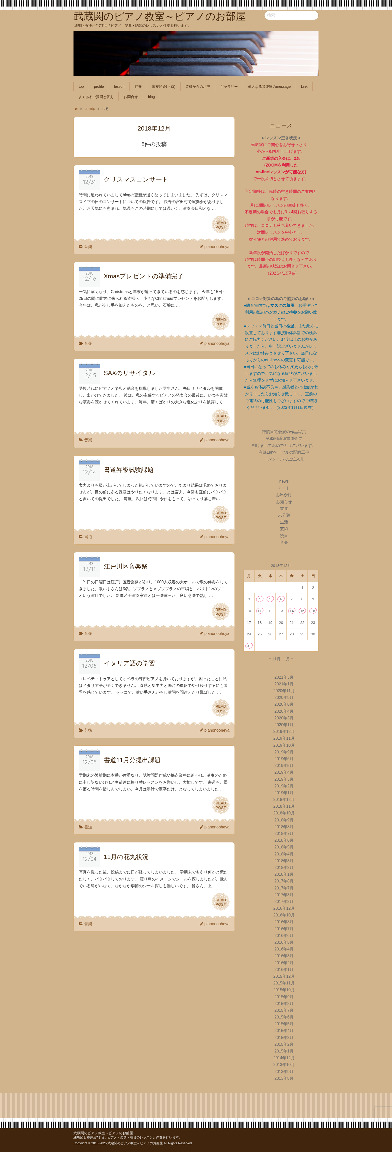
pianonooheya (217, 247)
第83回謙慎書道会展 (284, 438)
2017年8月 (284, 881)
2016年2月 (284, 963)
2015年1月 (284, 1051)
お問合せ (131, 97)
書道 (88, 537)
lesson (119, 87)
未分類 (284, 515)
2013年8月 (284, 1078)
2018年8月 (284, 827)
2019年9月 (284, 752)
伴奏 (138, 87)
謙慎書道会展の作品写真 (284, 432)
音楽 (88, 247)
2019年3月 (284, 779)
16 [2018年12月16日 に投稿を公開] (313, 611)
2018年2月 (284, 867)
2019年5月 (284, 765)
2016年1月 (284, 969)
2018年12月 (283, 799)
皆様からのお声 (198, 87)
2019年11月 (283, 738)
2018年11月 (283, 806)
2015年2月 (284, 1044)
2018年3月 (284, 861)
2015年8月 (284, 1003)
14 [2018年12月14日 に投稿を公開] (292, 611)
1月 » (288, 659)
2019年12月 (283, 731)
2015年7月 (284, 1010)
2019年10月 (283, 745)
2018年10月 (283, 813)
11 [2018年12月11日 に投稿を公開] (260, 611)
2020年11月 (283, 691)
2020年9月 (284, 697)
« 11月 (274, 659)
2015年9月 (284, 997)
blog (151, 97)
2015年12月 (283, 976)
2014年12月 (283, 1058)
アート (284, 488)
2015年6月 (284, 1017)
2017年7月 (284, 888)
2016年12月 (283, 908)
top (81, 87)
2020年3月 (284, 718)
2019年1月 (284, 793)
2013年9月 (284, 1071)
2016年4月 (284, 949)
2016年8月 (284, 922)
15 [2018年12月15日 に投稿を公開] (302, 611)
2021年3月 (284, 677)
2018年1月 (284, 874)
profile (99, 87)
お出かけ (284, 495)
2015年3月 (284, 1037)
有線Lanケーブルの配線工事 (284, 452)
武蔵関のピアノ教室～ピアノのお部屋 (103, 1133)
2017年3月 (284, 895)
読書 (284, 536)
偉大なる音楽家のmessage (269, 87)
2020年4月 (284, 711)
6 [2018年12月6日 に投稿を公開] (281, 599)
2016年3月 (284, 956)
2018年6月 (284, 840)
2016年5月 (284, 942)
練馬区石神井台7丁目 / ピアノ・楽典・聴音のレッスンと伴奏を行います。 (128, 1137)
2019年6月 (284, 759)
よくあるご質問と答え (96, 97)
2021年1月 (284, 684)
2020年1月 (284, 725)
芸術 (88, 730)
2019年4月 (284, 772)
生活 (284, 522)
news (283, 481)
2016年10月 (283, 915)
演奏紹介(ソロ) (164, 87)
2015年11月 (283, 983)
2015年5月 (284, 1024)
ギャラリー (229, 87)
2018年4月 (284, 854)
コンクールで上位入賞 (284, 459)
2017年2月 (284, 901)
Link (304, 87)
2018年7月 (284, 833)
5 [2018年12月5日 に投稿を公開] (270, 599)
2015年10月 (283, 990)
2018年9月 (284, 820)
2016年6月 (284, 935)
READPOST (221, 224)
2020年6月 (284, 704)
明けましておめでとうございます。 (284, 445)
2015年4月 (284, 1030)
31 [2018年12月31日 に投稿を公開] (249, 646)
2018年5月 (284, 847)
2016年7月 (284, 929)
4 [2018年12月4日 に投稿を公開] (259, 599)
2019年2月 (284, 786)
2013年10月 (283, 1064)
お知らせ (284, 502)
